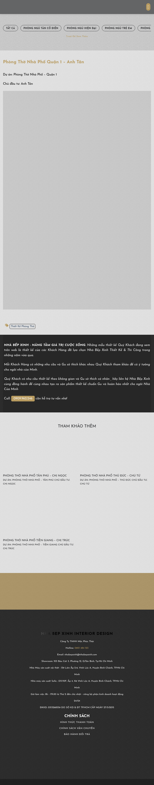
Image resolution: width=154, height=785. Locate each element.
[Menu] (148, 7)
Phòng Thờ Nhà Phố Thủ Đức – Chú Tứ (110, 475)
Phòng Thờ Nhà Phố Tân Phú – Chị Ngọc (35, 475)
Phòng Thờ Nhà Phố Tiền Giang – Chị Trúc (36, 540)
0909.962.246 (22, 398)
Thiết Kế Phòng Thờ (22, 326)
